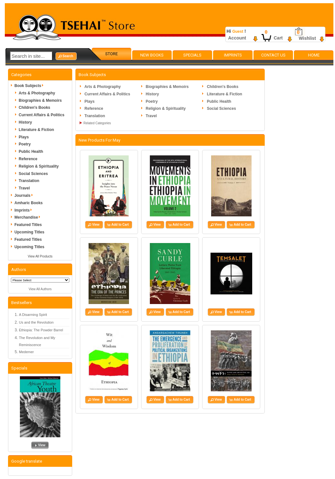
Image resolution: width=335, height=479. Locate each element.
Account (237, 37)
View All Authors (40, 289)
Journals (24, 195)
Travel (24, 188)
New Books (152, 55)
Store (111, 53)
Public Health (31, 151)
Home (314, 55)
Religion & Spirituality (39, 166)
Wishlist (307, 38)
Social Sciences (33, 173)
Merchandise (28, 217)
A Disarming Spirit (33, 315)
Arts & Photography (37, 93)
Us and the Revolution (36, 322)
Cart (278, 37)
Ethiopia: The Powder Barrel (41, 330)
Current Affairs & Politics (41, 115)
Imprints (233, 55)
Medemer (26, 352)
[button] (66, 56)
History (25, 122)
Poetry (24, 144)
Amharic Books (28, 203)
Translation (29, 181)
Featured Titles (28, 224)
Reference (28, 159)
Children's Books (34, 107)
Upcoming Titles (29, 232)
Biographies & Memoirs (40, 100)
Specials (192, 55)
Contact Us (273, 55)
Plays (24, 137)
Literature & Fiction (36, 129)
